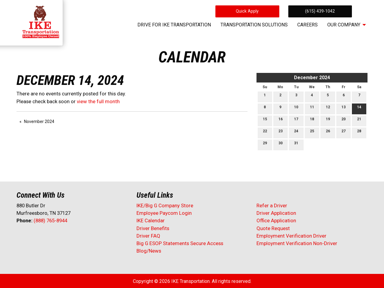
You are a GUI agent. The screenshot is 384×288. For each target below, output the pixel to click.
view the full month (98, 101)
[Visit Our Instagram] (59, 236)
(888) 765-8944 (50, 221)
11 (312, 108)
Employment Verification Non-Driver (296, 243)
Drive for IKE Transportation (174, 25)
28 (359, 132)
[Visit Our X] (31, 236)
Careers (307, 25)
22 (265, 132)
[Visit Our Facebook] (21, 236)
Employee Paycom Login (164, 213)
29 (265, 144)
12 (328, 108)
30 (280, 144)
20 (343, 120)
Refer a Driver (271, 205)
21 (359, 120)
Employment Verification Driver (291, 236)
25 (312, 132)
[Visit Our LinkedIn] (40, 236)
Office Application (276, 221)
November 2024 (39, 121)
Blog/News (148, 251)
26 (328, 132)
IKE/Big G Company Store (164, 205)
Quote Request (273, 228)
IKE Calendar (150, 221)
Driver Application (276, 213)
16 (280, 120)
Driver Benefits (153, 228)
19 (328, 120)
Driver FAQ (148, 236)
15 (265, 120)
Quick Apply (247, 11)
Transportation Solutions (254, 25)
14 (359, 108)
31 (296, 144)
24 (296, 132)
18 (312, 120)
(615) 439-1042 (320, 11)
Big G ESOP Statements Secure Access (179, 243)
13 (343, 108)
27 (343, 132)
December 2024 (312, 77)
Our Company (343, 25)
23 (280, 132)
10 (296, 108)
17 (296, 120)
